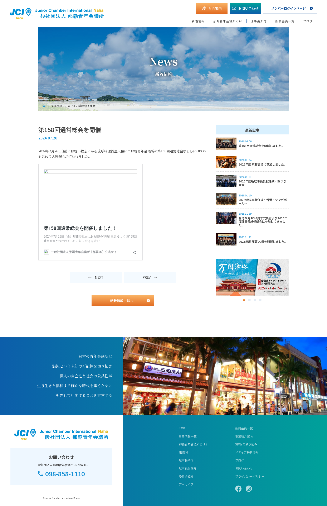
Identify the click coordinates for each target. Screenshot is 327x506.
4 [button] (260, 300)
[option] (252, 277)
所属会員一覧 (284, 21)
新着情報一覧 (187, 436)
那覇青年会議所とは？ (193, 444)
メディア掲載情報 (246, 452)
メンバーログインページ (288, 8)
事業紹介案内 (244, 436)
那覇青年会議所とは (227, 21)
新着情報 (198, 21)
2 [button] (249, 300)
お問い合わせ (244, 468)
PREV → (150, 277)
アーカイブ (186, 484)
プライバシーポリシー (249, 476)
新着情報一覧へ (121, 300)
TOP (182, 428)
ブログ (308, 21)
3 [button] (255, 300)
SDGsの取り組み (246, 444)
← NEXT (95, 277)
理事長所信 (259, 21)
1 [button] (244, 300)
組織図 (183, 452)
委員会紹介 (186, 476)
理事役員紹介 (187, 468)
